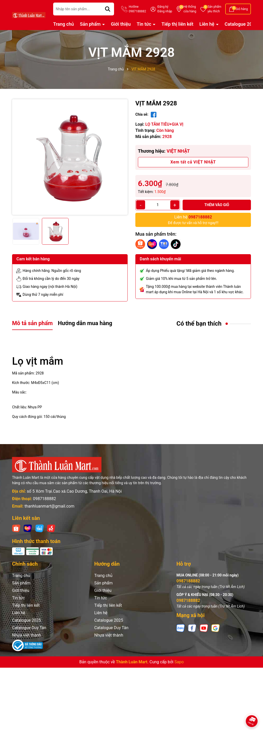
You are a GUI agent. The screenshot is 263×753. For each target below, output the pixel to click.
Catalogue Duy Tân (29, 627)
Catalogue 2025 (241, 24)
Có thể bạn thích (199, 323)
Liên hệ (207, 24)
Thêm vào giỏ (216, 205)
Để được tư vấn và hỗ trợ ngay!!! (193, 219)
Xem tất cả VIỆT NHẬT (193, 162)
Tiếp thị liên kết (177, 24)
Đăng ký (162, 6)
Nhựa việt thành (26, 635)
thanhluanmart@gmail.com (49, 506)
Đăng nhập (164, 11)
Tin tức (144, 24)
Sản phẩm (214, 9)
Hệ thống (189, 9)
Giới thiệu (121, 24)
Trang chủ (63, 24)
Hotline (137, 9)
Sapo (179, 661)
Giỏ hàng (242, 9)
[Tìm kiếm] (107, 9)
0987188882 (44, 498)
